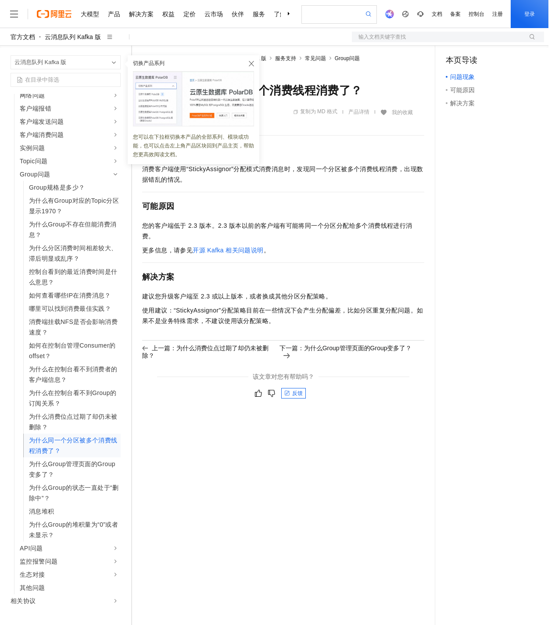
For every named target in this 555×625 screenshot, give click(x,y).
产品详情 (358, 112)
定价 (189, 14)
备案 (455, 14)
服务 (259, 14)
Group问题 (347, 58)
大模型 (90, 14)
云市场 (213, 14)
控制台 (476, 14)
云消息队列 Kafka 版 (73, 36)
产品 (114, 14)
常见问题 (315, 58)
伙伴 (238, 14)
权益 (168, 14)
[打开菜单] (14, 14)
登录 (529, 14)
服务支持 (285, 58)
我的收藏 (402, 112)
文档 (437, 14)
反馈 (293, 393)
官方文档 (23, 36)
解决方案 (141, 14)
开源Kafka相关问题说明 (228, 250)
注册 (497, 14)
